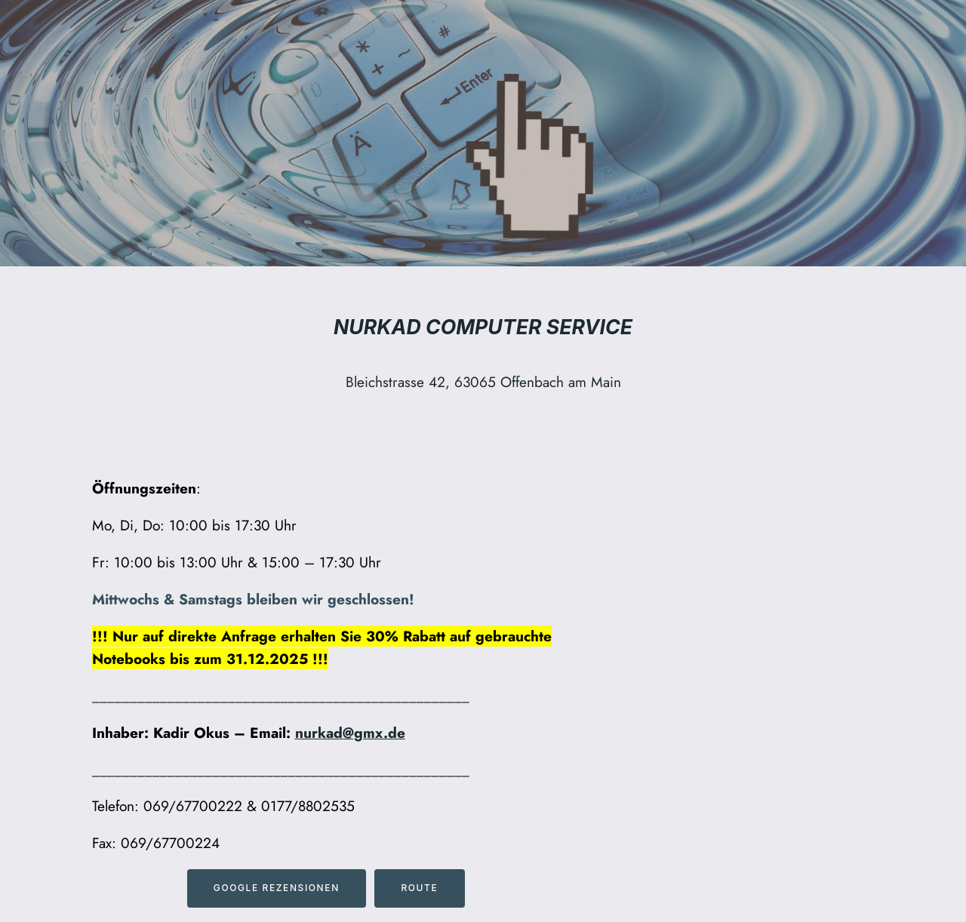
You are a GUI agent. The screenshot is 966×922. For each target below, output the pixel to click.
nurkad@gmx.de (350, 732)
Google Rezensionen (277, 887)
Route (419, 887)
